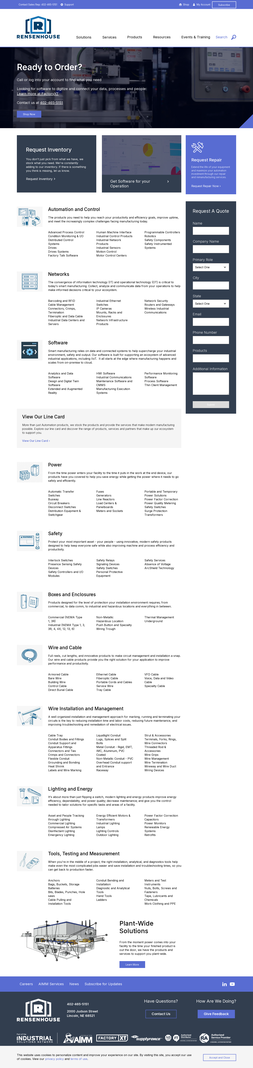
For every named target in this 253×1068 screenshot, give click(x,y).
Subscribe (224, 4)
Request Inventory (41, 179)
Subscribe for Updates (103, 984)
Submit (211, 404)
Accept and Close (219, 1057)
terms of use (78, 1059)
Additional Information (210, 369)
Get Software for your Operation (140, 183)
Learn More (132, 964)
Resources (162, 37)
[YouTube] (232, 984)
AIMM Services (51, 984)
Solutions (83, 37)
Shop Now (29, 114)
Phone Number (205, 332)
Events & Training (195, 37)
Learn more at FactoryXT (38, 94)
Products (134, 37)
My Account (201, 4)
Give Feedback (216, 1014)
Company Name (206, 241)
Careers (26, 984)
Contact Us (161, 1014)
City (196, 278)
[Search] (226, 37)
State (197, 296)
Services (109, 37)
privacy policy (54, 1059)
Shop (184, 4)
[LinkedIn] (224, 984)
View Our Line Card (36, 440)
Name (197, 223)
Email (197, 314)
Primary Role (203, 260)
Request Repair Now (206, 186)
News (74, 984)
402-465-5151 (51, 103)
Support (67, 4)
